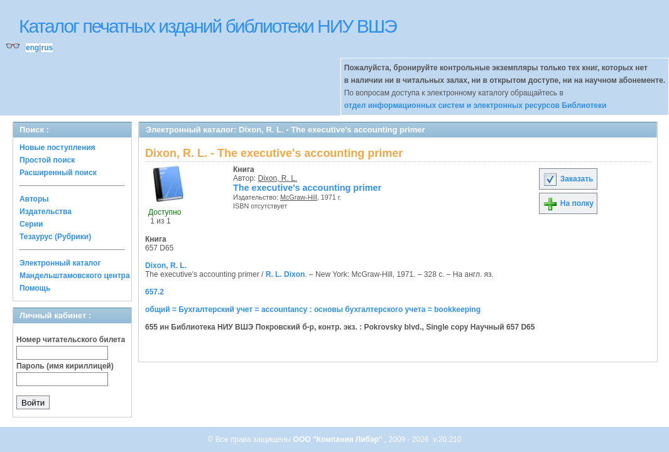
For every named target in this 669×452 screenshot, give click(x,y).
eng (32, 47)
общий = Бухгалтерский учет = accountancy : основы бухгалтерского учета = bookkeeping (313, 309)
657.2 (154, 292)
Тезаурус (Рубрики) (55, 236)
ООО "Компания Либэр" (338, 439)
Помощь (34, 288)
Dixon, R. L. (278, 178)
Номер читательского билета (70, 339)
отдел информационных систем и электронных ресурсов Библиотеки (475, 105)
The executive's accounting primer (307, 188)
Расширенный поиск (58, 172)
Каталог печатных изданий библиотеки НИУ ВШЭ (207, 26)
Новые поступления (57, 147)
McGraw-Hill (298, 197)
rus (47, 47)
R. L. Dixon (285, 274)
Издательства (45, 211)
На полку (568, 203)
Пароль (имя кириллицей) (65, 366)
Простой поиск (47, 160)
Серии (31, 224)
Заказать (568, 179)
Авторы (34, 199)
